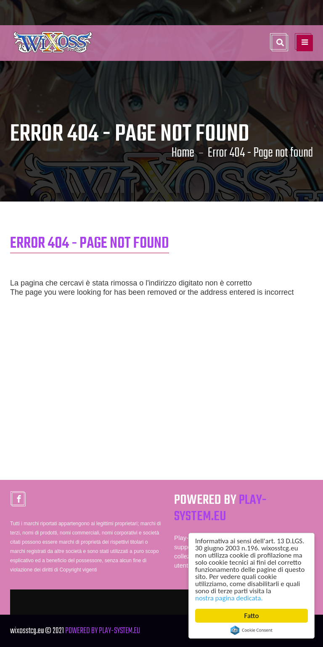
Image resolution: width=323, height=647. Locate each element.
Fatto (251, 615)
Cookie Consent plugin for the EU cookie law (251, 630)
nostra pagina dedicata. (229, 598)
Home (183, 153)
